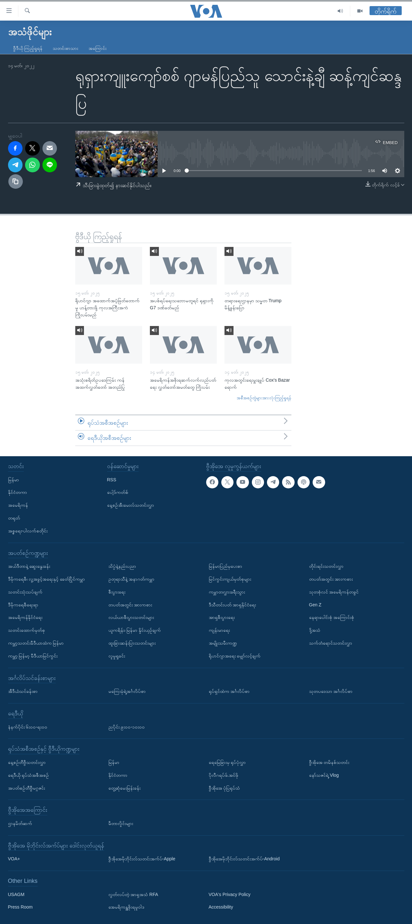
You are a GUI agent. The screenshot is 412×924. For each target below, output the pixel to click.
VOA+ (14, 858)
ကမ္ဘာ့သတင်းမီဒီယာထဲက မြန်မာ (36, 643)
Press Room (20, 907)
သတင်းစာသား (65, 48)
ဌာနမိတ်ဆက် (20, 823)
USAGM (16, 894)
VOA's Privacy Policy (230, 894)
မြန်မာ (13, 479)
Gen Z (315, 604)
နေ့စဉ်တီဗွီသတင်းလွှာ (27, 762)
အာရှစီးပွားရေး (222, 617)
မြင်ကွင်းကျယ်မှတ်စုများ (230, 579)
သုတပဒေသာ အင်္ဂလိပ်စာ (331, 691)
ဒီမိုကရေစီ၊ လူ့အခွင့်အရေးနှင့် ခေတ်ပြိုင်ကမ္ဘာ (46, 579)
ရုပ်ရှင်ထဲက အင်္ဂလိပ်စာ (229, 691)
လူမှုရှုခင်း (116, 655)
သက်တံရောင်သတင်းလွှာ (330, 643)
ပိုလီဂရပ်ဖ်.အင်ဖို (224, 775)
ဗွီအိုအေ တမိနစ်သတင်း (329, 762)
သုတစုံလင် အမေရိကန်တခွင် (334, 591)
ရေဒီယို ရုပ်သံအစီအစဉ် (28, 775)
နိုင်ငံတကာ (17, 492)
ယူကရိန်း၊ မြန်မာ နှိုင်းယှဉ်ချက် (134, 630)
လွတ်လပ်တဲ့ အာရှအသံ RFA (133, 894)
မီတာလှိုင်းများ (120, 823)
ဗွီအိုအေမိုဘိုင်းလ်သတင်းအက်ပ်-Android (244, 858)
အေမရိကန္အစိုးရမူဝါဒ (126, 907)
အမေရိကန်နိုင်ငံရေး (25, 617)
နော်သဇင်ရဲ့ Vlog (324, 775)
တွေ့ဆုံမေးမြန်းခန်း (124, 787)
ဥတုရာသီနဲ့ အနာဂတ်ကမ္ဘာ (131, 579)
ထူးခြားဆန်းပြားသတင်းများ (132, 643)
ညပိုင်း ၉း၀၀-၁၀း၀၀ (126, 726)
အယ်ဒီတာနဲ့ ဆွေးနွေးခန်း (29, 566)
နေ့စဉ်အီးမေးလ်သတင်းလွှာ (130, 505)
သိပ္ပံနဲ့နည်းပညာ (122, 566)
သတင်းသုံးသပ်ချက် (25, 591)
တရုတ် (14, 518)
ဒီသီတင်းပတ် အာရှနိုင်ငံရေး (232, 604)
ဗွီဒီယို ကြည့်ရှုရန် (28, 48)
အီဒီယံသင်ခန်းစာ (23, 691)
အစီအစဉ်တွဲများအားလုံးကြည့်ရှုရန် (264, 397)
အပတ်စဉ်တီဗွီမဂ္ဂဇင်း (26, 787)
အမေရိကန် (18, 505)
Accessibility (221, 907)
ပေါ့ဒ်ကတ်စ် (117, 492)
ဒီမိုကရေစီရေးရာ (23, 604)
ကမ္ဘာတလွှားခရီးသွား (227, 591)
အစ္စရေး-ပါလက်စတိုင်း (28, 530)
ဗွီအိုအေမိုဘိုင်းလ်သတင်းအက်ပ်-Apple (141, 858)
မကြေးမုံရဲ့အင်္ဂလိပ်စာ (127, 691)
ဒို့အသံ (314, 630)
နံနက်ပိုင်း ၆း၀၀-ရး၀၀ (28, 726)
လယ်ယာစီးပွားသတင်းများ (131, 617)
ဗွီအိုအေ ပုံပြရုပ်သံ (224, 787)
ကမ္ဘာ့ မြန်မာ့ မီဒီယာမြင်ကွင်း (33, 655)
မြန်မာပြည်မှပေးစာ (225, 566)
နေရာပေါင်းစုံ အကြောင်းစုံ (331, 617)
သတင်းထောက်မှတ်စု (26, 630)
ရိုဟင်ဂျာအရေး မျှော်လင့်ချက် (235, 655)
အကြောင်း (97, 48)
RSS (111, 479)
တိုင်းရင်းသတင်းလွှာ (326, 566)
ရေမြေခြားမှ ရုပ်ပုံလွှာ (227, 762)
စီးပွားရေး (116, 591)
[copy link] (15, 181)
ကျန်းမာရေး (219, 630)
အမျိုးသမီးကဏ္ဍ (223, 643)
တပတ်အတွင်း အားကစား (130, 604)
